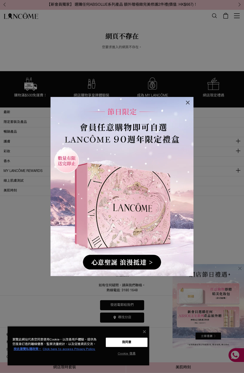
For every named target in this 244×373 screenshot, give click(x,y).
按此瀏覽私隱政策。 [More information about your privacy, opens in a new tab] (27, 349)
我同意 (126, 342)
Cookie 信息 (127, 353)
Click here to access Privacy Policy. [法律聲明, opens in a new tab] (69, 349)
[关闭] (144, 331)
